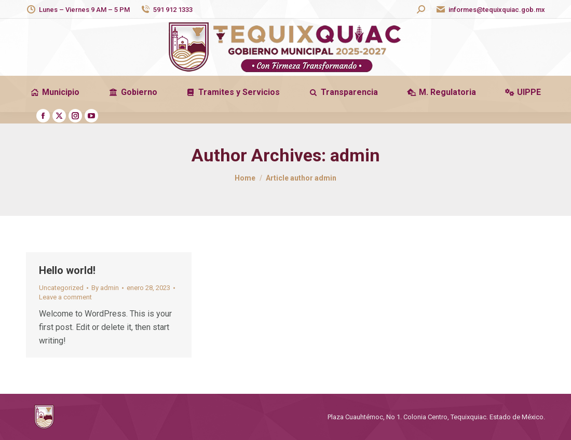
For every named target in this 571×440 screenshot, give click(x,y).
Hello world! (67, 270)
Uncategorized (61, 288)
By (105, 288)
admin (355, 155)
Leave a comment (65, 297)
